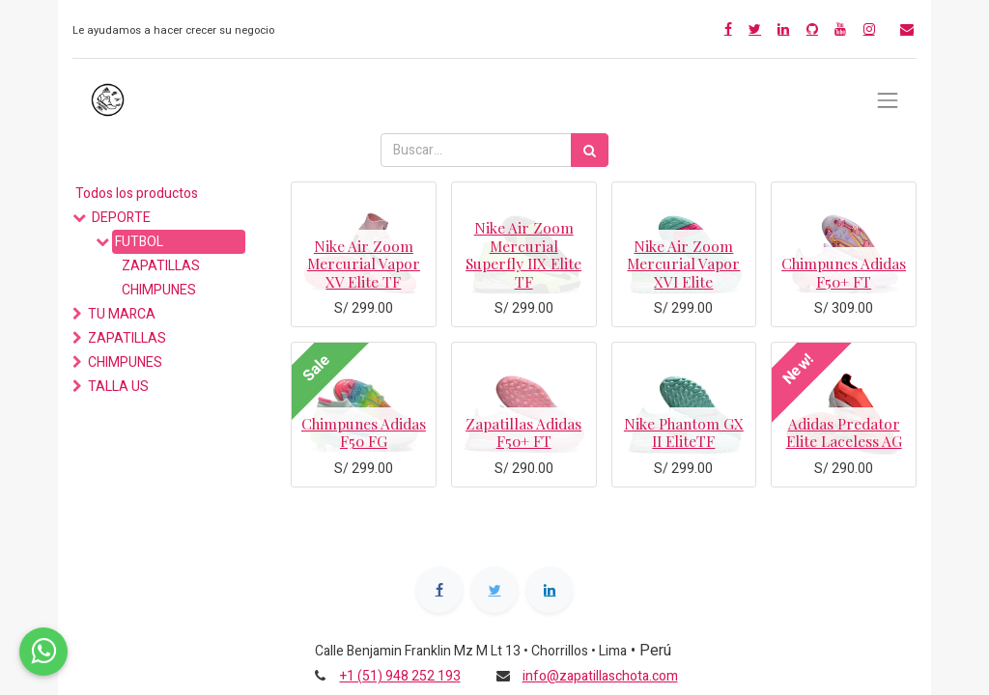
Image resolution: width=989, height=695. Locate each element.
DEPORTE (121, 218)
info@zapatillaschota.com (600, 676)
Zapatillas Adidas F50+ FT (523, 432)
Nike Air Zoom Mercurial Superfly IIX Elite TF (523, 254)
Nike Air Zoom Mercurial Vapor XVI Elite (683, 264)
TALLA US (118, 386)
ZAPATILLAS (161, 266)
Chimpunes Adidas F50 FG (363, 432)
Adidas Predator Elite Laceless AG (844, 432)
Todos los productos (136, 193)
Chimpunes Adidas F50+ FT (843, 272)
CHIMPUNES (159, 290)
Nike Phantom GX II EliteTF (684, 432)
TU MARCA (121, 314)
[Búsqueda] (589, 150)
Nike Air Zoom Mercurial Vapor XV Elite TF (363, 264)
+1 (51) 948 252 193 (400, 676)
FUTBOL (139, 242)
